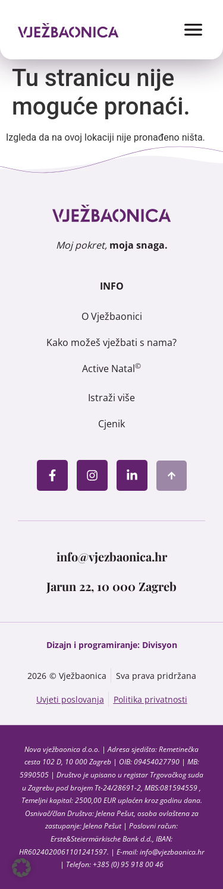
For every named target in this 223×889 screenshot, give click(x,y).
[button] (21, 867)
